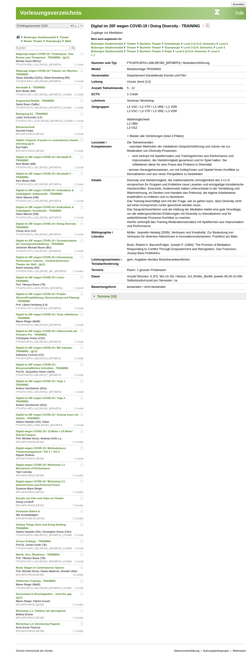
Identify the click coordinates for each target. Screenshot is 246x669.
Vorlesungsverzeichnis (51, 12)
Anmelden (239, 4)
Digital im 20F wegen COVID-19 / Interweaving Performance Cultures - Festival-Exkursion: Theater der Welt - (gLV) (44, 261)
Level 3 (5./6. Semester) (198, 47)
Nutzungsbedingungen (216, 650)
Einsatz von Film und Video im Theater (40, 498)
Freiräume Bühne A (28, 511)
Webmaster (239, 650)
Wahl (68, 41)
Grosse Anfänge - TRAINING (34, 541)
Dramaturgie (53, 41)
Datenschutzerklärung (186, 650)
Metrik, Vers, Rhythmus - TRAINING (38, 554)
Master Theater (33, 41)
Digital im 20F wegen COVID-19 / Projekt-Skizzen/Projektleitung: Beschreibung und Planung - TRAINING (47, 298)
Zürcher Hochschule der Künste (34, 650)
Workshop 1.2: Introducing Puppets (38, 623)
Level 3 (220, 47)
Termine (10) (107, 296)
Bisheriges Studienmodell (40, 37)
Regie (168, 51)
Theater (64, 37)
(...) (93, 54)
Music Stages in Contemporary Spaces (40, 567)
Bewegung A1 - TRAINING (32, 113)
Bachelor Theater (150, 43)
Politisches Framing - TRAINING (36, 580)
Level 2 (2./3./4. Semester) (200, 43)
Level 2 (223, 43)
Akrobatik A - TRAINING (31, 87)
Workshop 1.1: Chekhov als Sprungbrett (41, 610)
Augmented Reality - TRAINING (35, 100)
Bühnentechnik (26, 127)
